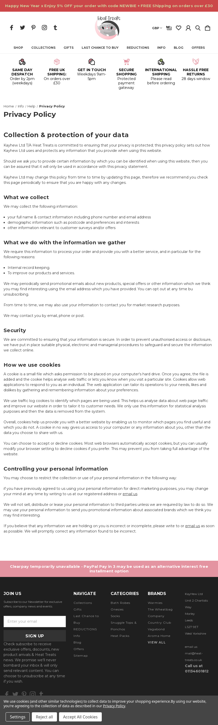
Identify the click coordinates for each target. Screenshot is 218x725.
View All (157, 642)
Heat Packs (120, 636)
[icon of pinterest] (33, 27)
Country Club (159, 622)
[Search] (198, 27)
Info (161, 47)
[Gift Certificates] (169, 27)
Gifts (69, 47)
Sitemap (81, 655)
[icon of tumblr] (55, 27)
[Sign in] (188, 27)
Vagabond (156, 629)
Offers (198, 47)
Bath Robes (120, 603)
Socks (115, 616)
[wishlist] (178, 27)
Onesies (117, 609)
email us (130, 494)
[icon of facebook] (11, 27)
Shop (18, 47)
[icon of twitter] (22, 27)
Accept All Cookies (80, 717)
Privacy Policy (114, 705)
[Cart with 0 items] (207, 27)
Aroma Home (159, 636)
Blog (178, 47)
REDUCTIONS (138, 47)
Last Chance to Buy (100, 47)
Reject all (44, 717)
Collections (43, 47)
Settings (17, 717)
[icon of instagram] (44, 27)
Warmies (155, 603)
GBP (157, 28)
